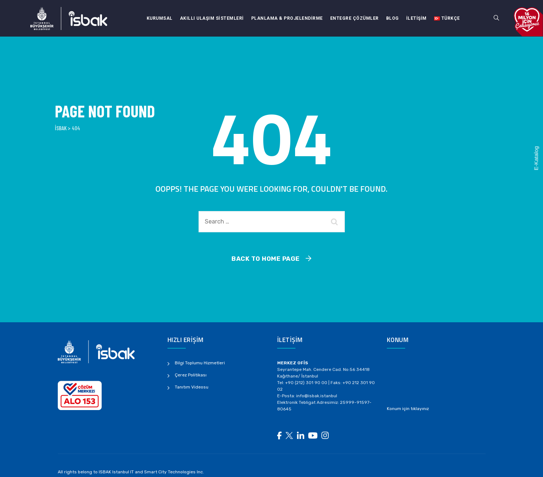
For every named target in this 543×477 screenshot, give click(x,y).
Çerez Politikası (191, 375)
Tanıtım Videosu (191, 387)
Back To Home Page (265, 258)
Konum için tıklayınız (408, 408)
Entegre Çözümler (354, 18)
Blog (392, 18)
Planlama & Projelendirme (287, 18)
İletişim (416, 18)
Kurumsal (160, 18)
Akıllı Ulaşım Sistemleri (212, 18)
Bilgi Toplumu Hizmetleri (200, 362)
